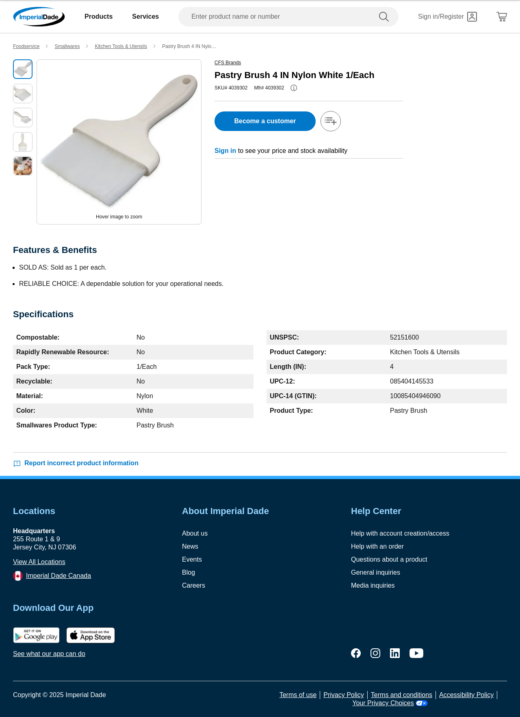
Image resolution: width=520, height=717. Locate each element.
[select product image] (22, 69)
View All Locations (39, 561)
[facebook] (356, 653)
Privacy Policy (343, 694)
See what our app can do (49, 653)
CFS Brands (227, 62)
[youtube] (416, 653)
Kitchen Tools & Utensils (121, 46)
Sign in (225, 150)
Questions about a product (389, 559)
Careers (193, 585)
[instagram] (375, 653)
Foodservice (26, 46)
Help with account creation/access (400, 533)
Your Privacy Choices (389, 703)
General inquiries (375, 572)
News (190, 546)
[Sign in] (447, 17)
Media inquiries (373, 585)
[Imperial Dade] (39, 16)
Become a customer (265, 121)
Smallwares (67, 46)
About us (195, 533)
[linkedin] (395, 653)
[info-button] (293, 88)
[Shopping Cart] (501, 17)
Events (192, 559)
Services (145, 16)
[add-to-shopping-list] (331, 121)
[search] (386, 16)
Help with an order (377, 546)
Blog (188, 572)
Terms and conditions (401, 694)
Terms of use (298, 694)
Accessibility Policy (466, 694)
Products (98, 16)
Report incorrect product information (76, 463)
